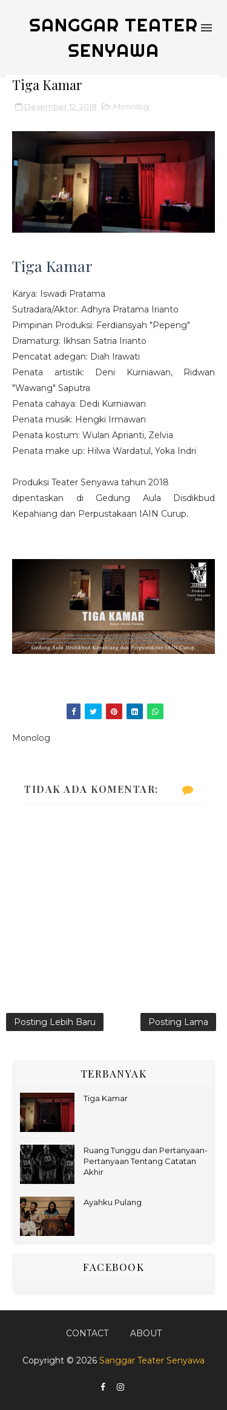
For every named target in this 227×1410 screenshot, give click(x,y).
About (146, 1333)
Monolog (131, 106)
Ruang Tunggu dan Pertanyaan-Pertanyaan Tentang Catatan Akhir (146, 1161)
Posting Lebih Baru (55, 1022)
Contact (87, 1333)
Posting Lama (178, 1022)
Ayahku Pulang (113, 1202)
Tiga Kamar (106, 1098)
